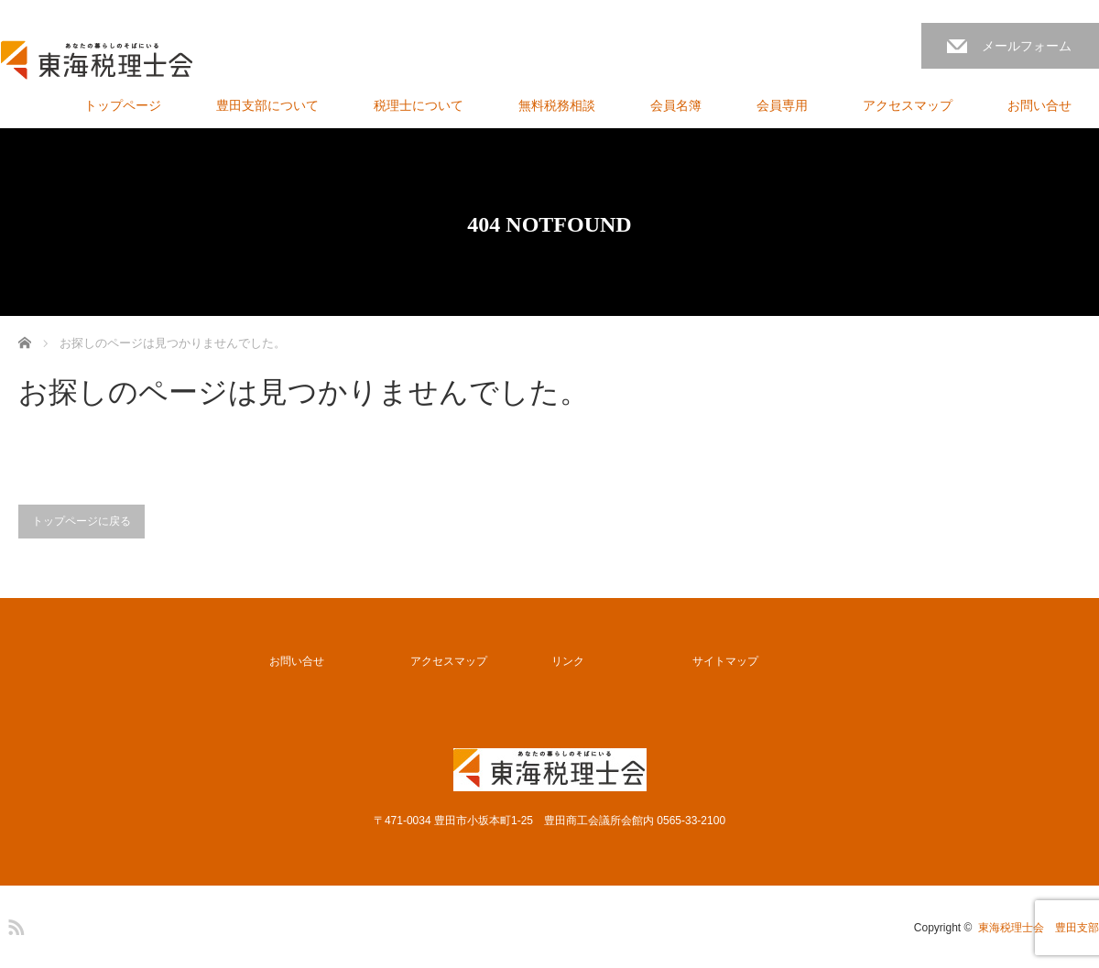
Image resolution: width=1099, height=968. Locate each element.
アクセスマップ (907, 105)
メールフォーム (1027, 45)
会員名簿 (676, 105)
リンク (567, 661)
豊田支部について (267, 105)
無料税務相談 (556, 105)
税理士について (418, 105)
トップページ (122, 105)
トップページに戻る (81, 521)
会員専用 (782, 105)
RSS (13, 924)
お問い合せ (1039, 105)
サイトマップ (725, 661)
